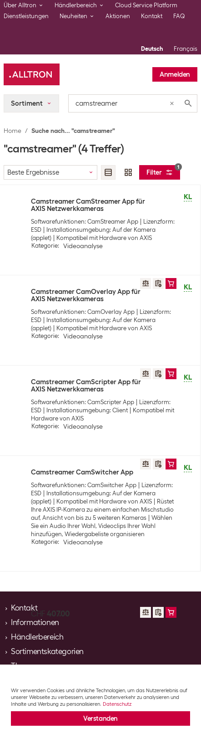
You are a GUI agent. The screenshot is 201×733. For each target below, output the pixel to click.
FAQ (179, 16)
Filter (163, 170)
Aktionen (118, 16)
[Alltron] (32, 74)
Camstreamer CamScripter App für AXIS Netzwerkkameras (86, 385)
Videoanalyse (83, 245)
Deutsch (152, 48)
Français (185, 48)
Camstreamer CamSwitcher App (82, 472)
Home (12, 130)
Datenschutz (117, 704)
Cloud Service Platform (146, 5)
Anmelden (175, 74)
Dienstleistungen (26, 16)
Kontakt (151, 16)
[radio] (108, 172)
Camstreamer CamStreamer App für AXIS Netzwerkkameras (88, 205)
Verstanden (100, 718)
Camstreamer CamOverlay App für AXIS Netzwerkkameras (86, 295)
